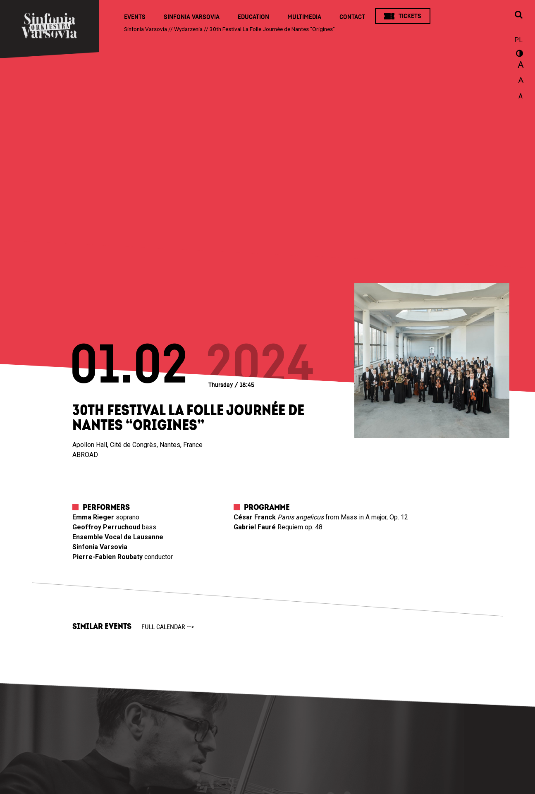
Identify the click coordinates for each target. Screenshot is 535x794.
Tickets (410, 16)
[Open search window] (518, 15)
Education (253, 17)
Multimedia (304, 17)
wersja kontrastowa (518, 54)
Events (135, 17)
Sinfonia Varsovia (192, 17)
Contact (352, 17)
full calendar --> (167, 627)
